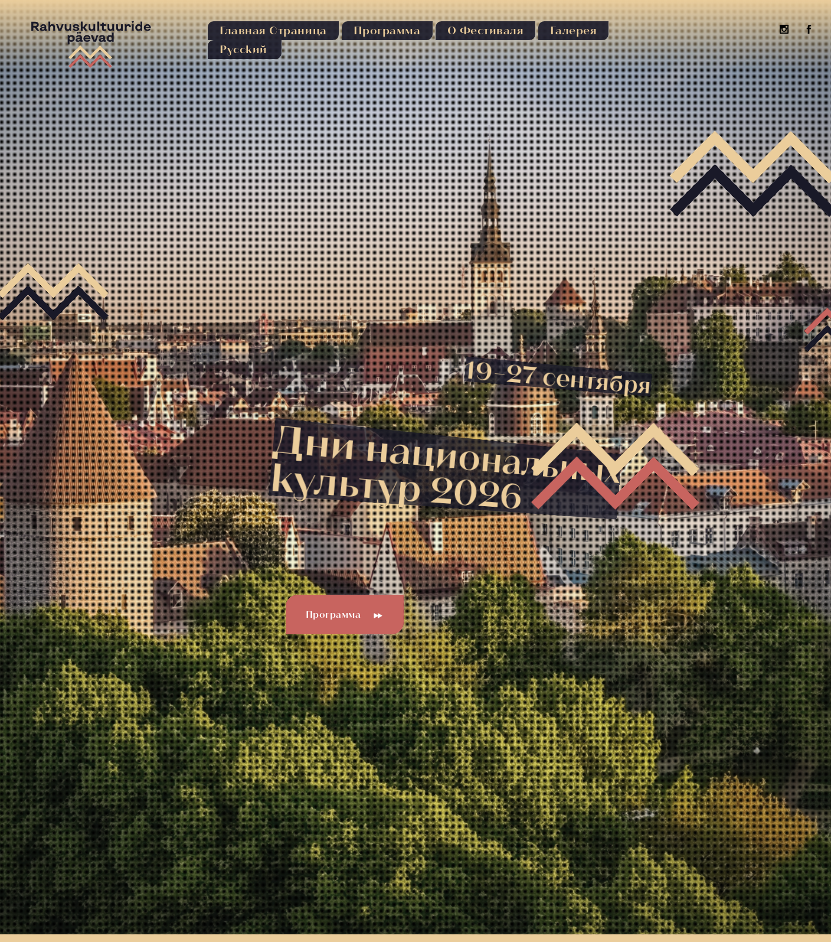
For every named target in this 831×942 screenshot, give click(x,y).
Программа (345, 615)
